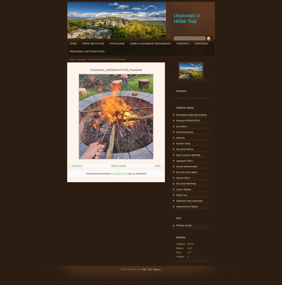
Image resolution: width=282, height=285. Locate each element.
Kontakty (183, 43)
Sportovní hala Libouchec (189, 200)
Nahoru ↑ (157, 269)
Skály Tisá (181, 195)
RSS (144, 269)
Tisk (150, 269)
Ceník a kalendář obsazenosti (150, 43)
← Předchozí (76, 165)
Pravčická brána (184, 132)
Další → (159, 165)
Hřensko (180, 137)
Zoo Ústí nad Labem (187, 172)
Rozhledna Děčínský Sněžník (191, 114)
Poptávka (201, 43)
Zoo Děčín (181, 126)
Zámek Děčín (183, 177)
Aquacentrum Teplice (187, 206)
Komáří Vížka (183, 143)
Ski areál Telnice (184, 149)
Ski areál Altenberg (186, 183)
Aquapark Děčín (184, 160)
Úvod (73, 43)
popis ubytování (93, 43)
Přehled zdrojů (183, 225)
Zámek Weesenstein (187, 166)
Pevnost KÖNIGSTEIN (188, 120)
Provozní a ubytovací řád (87, 51)
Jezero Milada (183, 189)
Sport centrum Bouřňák (188, 155)
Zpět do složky (118, 165)
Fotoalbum (117, 43)
